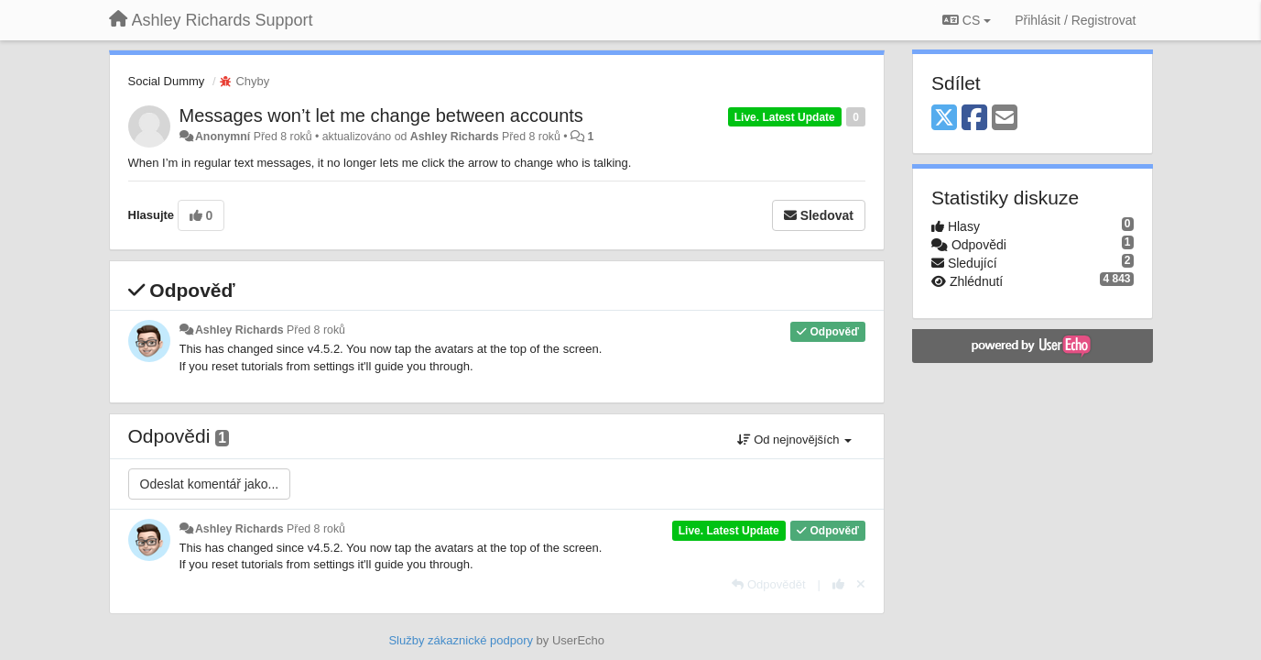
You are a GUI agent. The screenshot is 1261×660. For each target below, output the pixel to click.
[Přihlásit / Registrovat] (1075, 20)
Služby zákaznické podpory (460, 640)
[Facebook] (974, 119)
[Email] (1004, 119)
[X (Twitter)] (944, 119)
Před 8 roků (316, 330)
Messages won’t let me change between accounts (381, 115)
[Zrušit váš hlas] (860, 584)
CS (966, 20)
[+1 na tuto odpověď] (838, 584)
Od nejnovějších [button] (794, 439)
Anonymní (222, 136)
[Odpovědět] (768, 584)
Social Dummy (166, 81)
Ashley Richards (454, 136)
